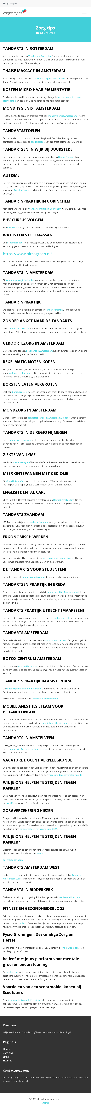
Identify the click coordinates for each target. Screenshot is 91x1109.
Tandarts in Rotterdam (40, 56)
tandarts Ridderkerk (69, 897)
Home (39, 32)
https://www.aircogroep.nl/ (27, 253)
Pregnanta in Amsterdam (39, 350)
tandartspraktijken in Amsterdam (23, 688)
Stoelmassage (14, 242)
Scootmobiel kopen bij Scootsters (25, 1000)
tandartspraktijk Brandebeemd (63, 592)
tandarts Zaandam (39, 522)
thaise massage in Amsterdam (49, 78)
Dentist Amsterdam (63, 499)
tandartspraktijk (54, 309)
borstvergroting (20, 391)
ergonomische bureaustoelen (58, 558)
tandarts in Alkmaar (19, 328)
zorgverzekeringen (13, 859)
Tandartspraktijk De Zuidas (20, 280)
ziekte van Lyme (21, 462)
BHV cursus (13, 227)
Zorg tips (8, 1053)
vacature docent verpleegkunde (65, 774)
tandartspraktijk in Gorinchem (45, 208)
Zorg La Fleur (21, 190)
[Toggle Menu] (84, 12)
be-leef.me (12, 972)
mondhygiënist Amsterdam (62, 115)
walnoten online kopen (21, 373)
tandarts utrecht (61, 618)
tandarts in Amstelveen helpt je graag (29, 749)
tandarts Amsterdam (33, 576)
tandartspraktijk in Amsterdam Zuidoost (49, 417)
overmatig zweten (27, 666)
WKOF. (40, 853)
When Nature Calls (15, 481)
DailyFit (22, 923)
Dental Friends (65, 156)
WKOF (10, 802)
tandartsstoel (38, 141)
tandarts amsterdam (55, 640)
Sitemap (7, 1060)
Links (6, 1056)
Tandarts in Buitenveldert (44, 698)
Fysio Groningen (70, 947)
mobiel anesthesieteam (55, 723)
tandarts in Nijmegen (20, 439)
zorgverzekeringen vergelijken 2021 (38, 828)
